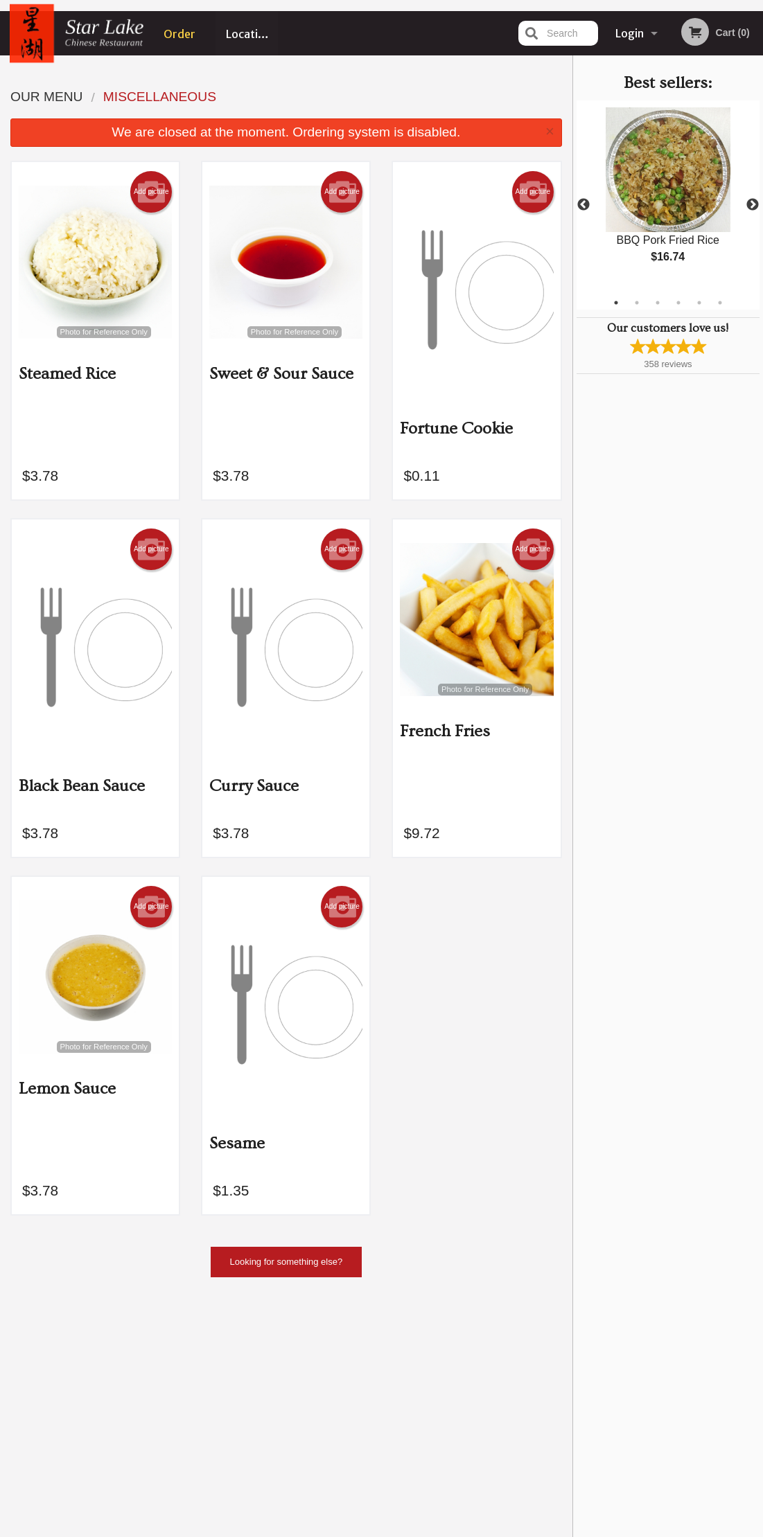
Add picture (151, 192)
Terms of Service (404, 1528)
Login (629, 33)
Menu (345, 1352)
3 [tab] (658, 303)
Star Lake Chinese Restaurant (135, 1335)
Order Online (180, 40)
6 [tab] (720, 303)
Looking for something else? (286, 1261)
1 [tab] (616, 303)
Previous (583, 205)
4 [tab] (678, 303)
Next (753, 205)
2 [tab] (637, 303)
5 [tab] (699, 303)
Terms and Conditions (493, 1370)
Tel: (601, 1386)
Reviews (466, 1352)
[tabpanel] (668, 197)
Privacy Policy (477, 1386)
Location (248, 33)
